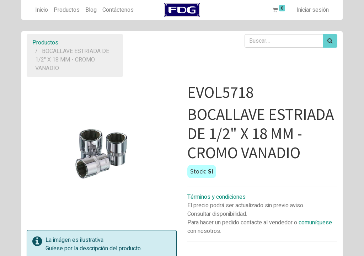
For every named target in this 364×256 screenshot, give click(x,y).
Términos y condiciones (216, 197)
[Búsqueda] (330, 41)
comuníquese (315, 222)
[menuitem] (41, 10)
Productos (45, 42)
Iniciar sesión (312, 10)
